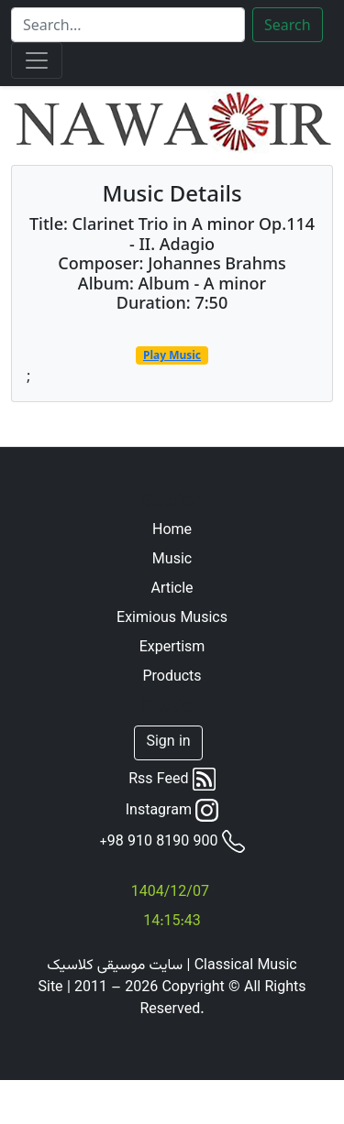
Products (171, 678)
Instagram (172, 811)
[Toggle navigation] (36, 60)
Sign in (168, 742)
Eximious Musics (172, 619)
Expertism (172, 649)
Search (287, 25)
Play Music (172, 355)
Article (171, 590)
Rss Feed (172, 779)
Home (172, 531)
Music (172, 561)
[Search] (128, 24)
